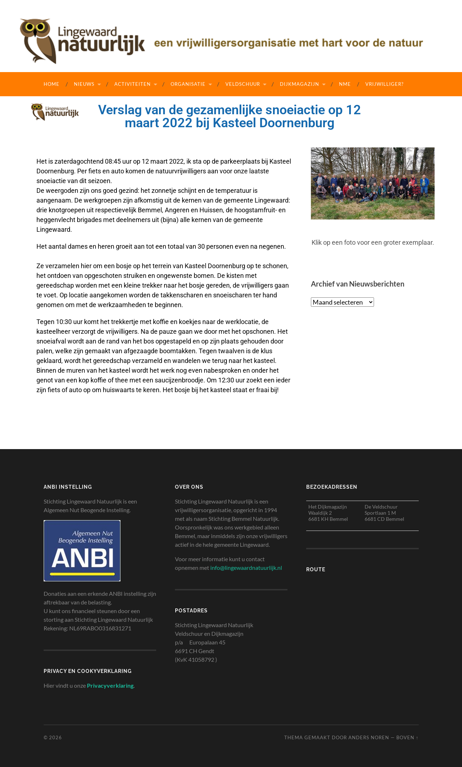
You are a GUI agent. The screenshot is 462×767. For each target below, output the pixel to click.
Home (52, 84)
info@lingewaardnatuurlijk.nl (246, 567)
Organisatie (188, 84)
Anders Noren (368, 737)
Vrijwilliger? (384, 84)
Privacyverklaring (110, 685)
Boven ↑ (407, 737)
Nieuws (84, 84)
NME (345, 84)
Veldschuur (242, 84)
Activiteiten (132, 84)
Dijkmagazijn (299, 84)
